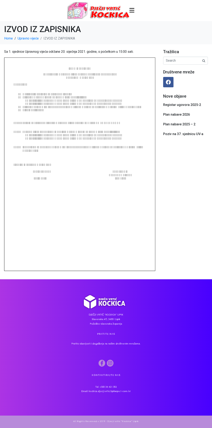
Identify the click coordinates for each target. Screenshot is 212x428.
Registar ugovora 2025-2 (182, 105)
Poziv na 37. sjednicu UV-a (183, 134)
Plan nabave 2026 (176, 114)
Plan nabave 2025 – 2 (179, 124)
